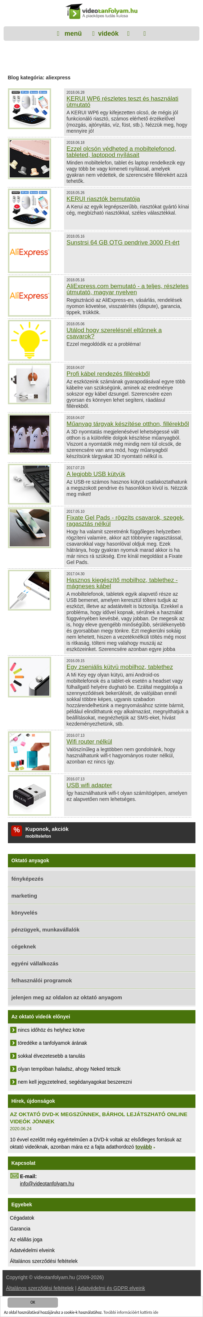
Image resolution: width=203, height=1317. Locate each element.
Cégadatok (22, 1218)
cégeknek (24, 946)
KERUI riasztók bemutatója (103, 198)
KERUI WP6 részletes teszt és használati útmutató (123, 101)
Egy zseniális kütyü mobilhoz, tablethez (120, 667)
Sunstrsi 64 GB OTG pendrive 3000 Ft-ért (123, 242)
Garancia (20, 1229)
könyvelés (25, 912)
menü (72, 33)
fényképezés (28, 879)
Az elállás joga (26, 1239)
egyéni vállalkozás (35, 963)
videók (108, 33)
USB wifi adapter (89, 785)
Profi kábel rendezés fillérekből (108, 373)
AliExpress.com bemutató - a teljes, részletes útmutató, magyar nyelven (128, 289)
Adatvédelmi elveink (32, 1250)
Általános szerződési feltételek (44, 1261)
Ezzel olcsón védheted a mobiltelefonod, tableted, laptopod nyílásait (121, 151)
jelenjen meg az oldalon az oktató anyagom (67, 997)
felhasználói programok (42, 980)
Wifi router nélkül (89, 741)
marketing (24, 896)
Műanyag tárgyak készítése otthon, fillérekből (128, 423)
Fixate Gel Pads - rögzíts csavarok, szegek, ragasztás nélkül (126, 520)
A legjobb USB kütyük (96, 474)
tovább (143, 1147)
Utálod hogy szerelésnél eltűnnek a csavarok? (114, 333)
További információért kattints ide (131, 1313)
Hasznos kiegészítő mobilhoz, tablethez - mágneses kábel (122, 583)
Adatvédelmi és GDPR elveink (111, 1288)
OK (32, 1302)
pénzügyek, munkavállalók (46, 929)
